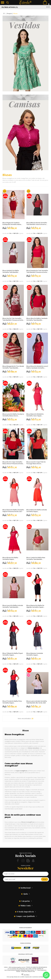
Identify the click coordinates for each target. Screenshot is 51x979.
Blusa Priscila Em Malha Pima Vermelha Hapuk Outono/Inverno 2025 (12, 703)
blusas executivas (33, 748)
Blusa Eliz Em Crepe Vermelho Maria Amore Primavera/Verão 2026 (13, 463)
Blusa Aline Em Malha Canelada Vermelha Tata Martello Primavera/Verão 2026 (36, 320)
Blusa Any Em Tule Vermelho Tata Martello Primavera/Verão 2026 (13, 320)
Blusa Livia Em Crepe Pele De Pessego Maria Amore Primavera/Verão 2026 (36, 463)
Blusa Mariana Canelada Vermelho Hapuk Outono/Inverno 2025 (34, 655)
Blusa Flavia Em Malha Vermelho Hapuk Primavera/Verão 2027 (13, 510)
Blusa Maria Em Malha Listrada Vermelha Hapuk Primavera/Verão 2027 (36, 511)
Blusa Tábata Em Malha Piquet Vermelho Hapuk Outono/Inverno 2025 (13, 655)
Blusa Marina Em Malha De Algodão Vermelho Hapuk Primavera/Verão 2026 (35, 607)
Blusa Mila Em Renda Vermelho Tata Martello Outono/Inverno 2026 (36, 224)
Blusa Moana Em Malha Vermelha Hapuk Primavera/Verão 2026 (10, 559)
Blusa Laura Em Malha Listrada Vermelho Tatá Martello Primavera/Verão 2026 (13, 607)
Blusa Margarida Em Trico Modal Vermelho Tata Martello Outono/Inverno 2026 (13, 368)
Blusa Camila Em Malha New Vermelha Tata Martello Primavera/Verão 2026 (35, 559)
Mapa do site (31, 971)
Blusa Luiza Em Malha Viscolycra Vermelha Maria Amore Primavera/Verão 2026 (13, 415)
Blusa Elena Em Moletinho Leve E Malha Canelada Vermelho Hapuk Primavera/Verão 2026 (37, 368)
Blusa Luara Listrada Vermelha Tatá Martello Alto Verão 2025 (36, 702)
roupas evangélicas (21, 770)
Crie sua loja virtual (12, 976)
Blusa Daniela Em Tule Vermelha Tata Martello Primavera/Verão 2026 (37, 272)
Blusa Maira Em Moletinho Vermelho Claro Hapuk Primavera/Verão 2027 (35, 415)
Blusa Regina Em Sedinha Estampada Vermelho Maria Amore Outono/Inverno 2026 (12, 224)
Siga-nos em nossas (25, 853)
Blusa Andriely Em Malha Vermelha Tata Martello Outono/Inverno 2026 (11, 272)
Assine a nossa (25, 865)
